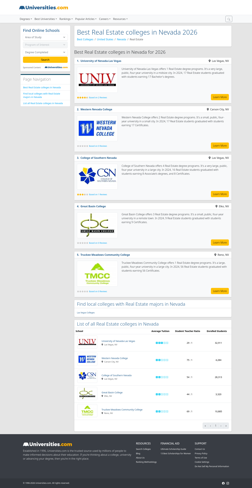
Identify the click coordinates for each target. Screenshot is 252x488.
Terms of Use (201, 457)
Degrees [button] (25, 19)
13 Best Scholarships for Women (176, 453)
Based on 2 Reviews (98, 97)
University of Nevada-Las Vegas (101, 61)
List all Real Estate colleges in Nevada (43, 103)
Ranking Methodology (146, 462)
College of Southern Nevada (99, 158)
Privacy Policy (201, 453)
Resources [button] (119, 19)
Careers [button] (104, 19)
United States (105, 39)
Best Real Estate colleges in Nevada (42, 87)
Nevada (121, 39)
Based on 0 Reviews (98, 146)
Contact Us (200, 449)
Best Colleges (85, 39)
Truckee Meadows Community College (105, 255)
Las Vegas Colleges (86, 312)
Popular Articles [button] (85, 19)
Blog (138, 453)
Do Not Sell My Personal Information (212, 466)
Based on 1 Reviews (98, 194)
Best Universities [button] (45, 19)
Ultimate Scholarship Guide (173, 449)
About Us (140, 457)
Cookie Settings (202, 462)
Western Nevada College (96, 109)
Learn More (220, 97)
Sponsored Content (32, 67)
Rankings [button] (65, 19)
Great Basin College (93, 206)
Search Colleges (143, 449)
